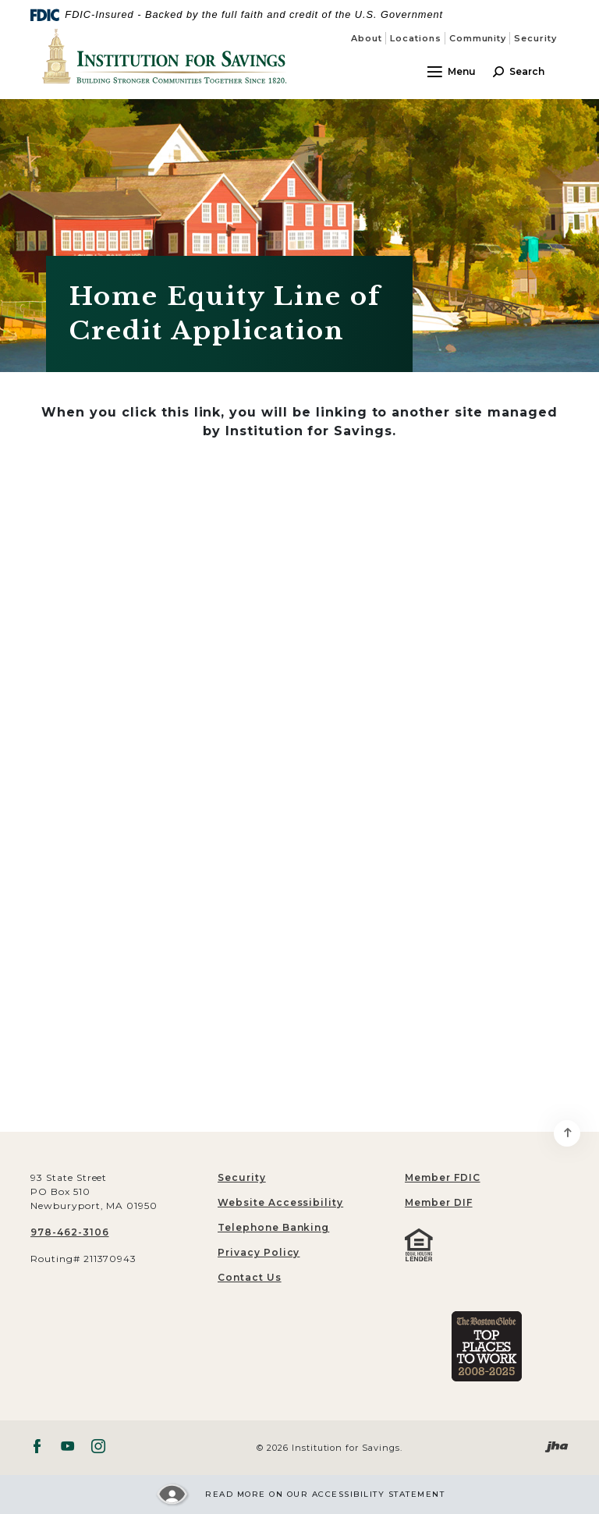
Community (478, 38)
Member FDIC (442, 1177)
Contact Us (250, 1277)
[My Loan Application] (299, 784)
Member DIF (439, 1202)
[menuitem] (487, 1178)
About (366, 38)
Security (535, 38)
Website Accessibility (280, 1202)
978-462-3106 (69, 1232)
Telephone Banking (273, 1227)
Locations (415, 38)
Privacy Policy (259, 1252)
